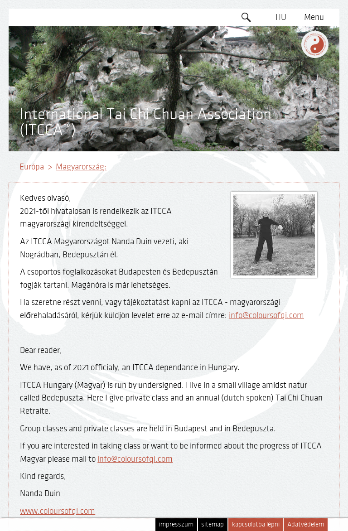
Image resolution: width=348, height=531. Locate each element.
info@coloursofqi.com (266, 315)
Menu (314, 17)
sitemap (212, 524)
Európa (31, 166)
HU (281, 17)
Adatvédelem (305, 524)
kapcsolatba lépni (256, 524)
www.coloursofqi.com (57, 511)
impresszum (176, 524)
